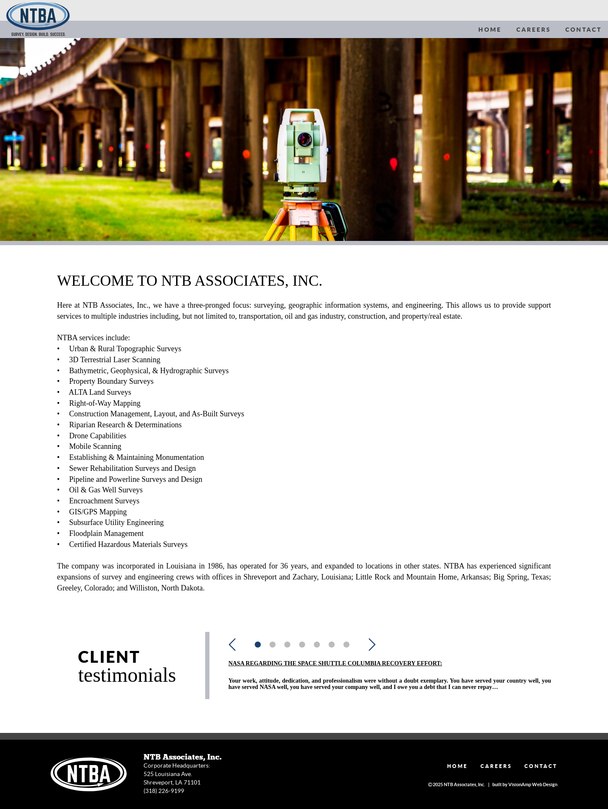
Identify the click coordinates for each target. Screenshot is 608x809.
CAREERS (533, 29)
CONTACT (583, 29)
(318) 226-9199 (164, 790)
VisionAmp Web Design (532, 784)
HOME (490, 29)
